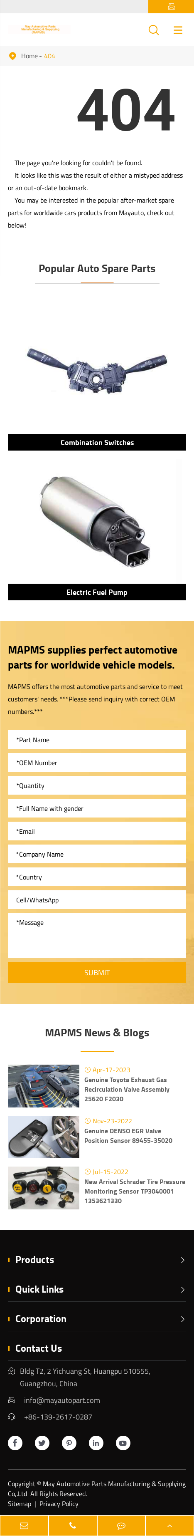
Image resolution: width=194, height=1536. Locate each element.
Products (101, 1259)
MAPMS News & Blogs (97, 1032)
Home (29, 56)
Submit (97, 972)
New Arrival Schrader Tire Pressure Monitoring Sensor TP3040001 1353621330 (134, 1191)
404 (49, 56)
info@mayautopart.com (62, 1400)
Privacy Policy (59, 1504)
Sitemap (19, 1504)
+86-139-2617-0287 (58, 1416)
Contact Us (38, 1347)
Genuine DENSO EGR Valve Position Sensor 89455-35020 (128, 1135)
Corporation (101, 1318)
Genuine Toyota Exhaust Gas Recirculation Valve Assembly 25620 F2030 (126, 1089)
